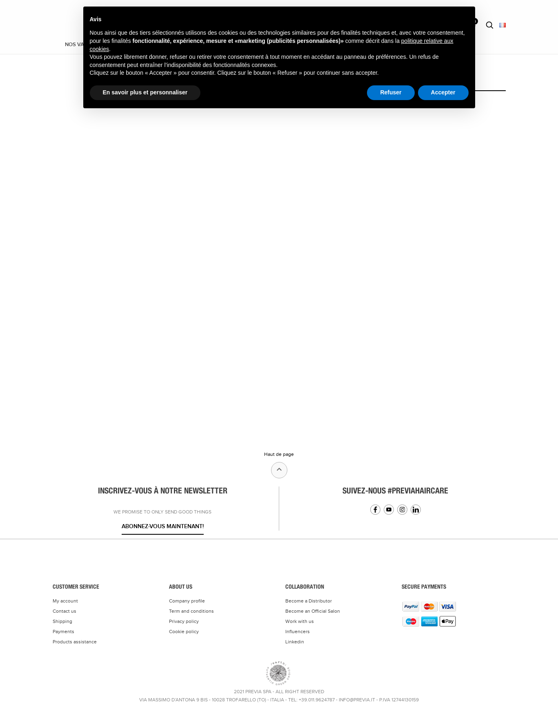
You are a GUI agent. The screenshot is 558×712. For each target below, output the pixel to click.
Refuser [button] (390, 92)
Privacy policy (184, 621)
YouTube (388, 509)
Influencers (297, 631)
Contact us (64, 611)
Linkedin (415, 509)
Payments (63, 631)
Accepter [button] (443, 92)
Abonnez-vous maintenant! (163, 526)
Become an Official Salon (312, 611)
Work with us (299, 621)
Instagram (402, 509)
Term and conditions (191, 611)
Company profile (187, 601)
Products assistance (75, 642)
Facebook (375, 509)
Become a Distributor (308, 601)
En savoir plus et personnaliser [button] (145, 92)
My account (65, 601)
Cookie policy (184, 631)
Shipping (62, 621)
